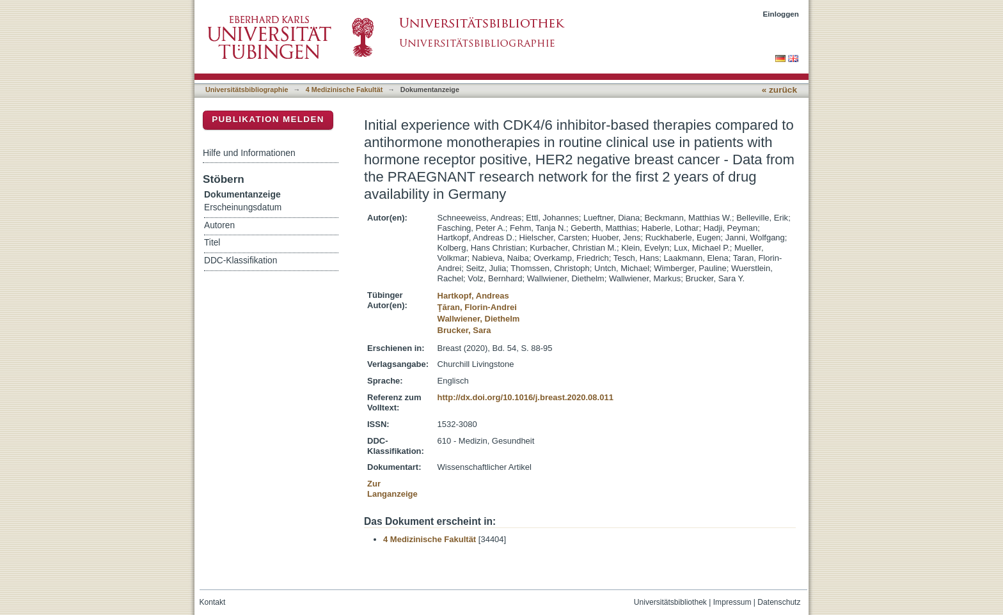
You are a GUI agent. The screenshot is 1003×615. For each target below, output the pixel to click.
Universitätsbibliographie (246, 89)
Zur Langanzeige (392, 489)
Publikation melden (268, 119)
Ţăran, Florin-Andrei (477, 307)
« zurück (779, 90)
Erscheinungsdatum (242, 207)
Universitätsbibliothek (670, 602)
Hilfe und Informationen (249, 153)
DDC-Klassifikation (240, 260)
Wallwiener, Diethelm (479, 318)
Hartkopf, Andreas (473, 295)
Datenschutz (778, 602)
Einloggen (781, 14)
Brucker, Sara (464, 330)
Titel (212, 242)
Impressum (732, 602)
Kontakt (213, 602)
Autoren (219, 225)
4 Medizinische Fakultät (344, 89)
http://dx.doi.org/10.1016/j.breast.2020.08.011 (525, 397)
